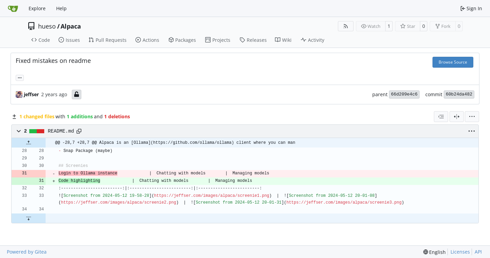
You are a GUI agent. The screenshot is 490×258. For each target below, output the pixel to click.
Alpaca (71, 26)
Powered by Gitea (27, 251)
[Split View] (457, 116)
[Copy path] (79, 131)
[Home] (12, 8)
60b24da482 (459, 94)
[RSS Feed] (346, 26)
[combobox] (441, 116)
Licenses (460, 251)
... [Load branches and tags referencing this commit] (20, 77)
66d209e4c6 (404, 94)
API (478, 251)
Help (61, 8)
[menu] (472, 116)
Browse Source (453, 62)
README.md (61, 131)
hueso (47, 26)
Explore (37, 8)
